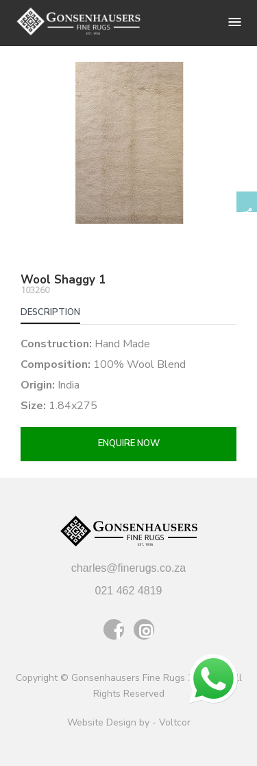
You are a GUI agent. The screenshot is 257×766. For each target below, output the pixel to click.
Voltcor (175, 722)
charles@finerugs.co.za (128, 568)
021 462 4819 (128, 590)
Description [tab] (50, 312)
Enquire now (129, 443)
